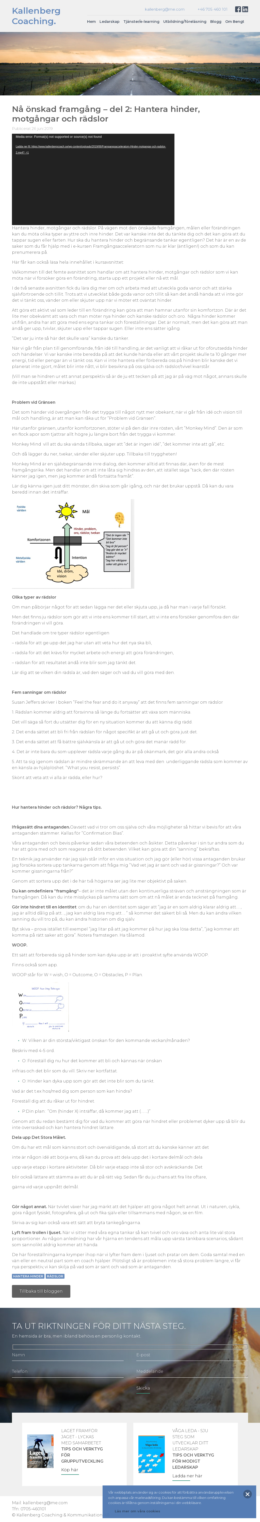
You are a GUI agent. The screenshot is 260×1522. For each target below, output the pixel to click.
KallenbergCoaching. (36, 15)
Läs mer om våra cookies (137, 1511)
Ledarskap (110, 21)
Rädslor (55, 1276)
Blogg (215, 21)
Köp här (69, 1469)
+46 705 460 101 (213, 9)
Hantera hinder (28, 1276)
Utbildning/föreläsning (184, 21)
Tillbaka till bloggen (41, 1291)
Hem (91, 21)
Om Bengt (234, 21)
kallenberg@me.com (165, 9)
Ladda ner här (187, 1476)
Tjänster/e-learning (141, 21)
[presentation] (50, 1392)
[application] (93, 179)
